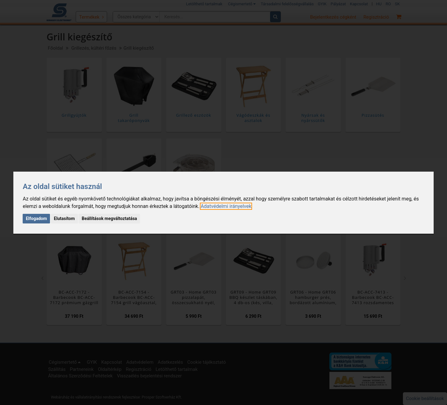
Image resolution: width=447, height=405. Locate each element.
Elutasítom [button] (64, 218)
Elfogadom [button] (36, 218)
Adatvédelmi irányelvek (226, 206)
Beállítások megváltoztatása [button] (109, 218)
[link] (226, 206)
